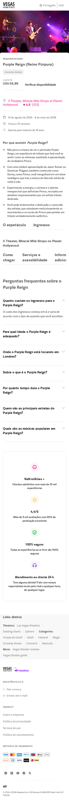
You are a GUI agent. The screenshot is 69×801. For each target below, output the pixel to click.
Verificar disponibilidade (40, 84)
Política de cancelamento (18, 735)
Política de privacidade (17, 721)
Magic (56, 637)
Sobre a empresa (13, 714)
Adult (30, 637)
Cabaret (43, 637)
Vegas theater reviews (26, 649)
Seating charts (12, 631)
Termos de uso (12, 728)
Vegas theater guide (15, 655)
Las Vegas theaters (28, 625)
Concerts (32, 643)
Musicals (47, 643)
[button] (34, 302)
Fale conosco (14, 689)
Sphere (29, 631)
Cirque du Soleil (12, 637)
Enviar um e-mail (17, 695)
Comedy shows (12, 643)
